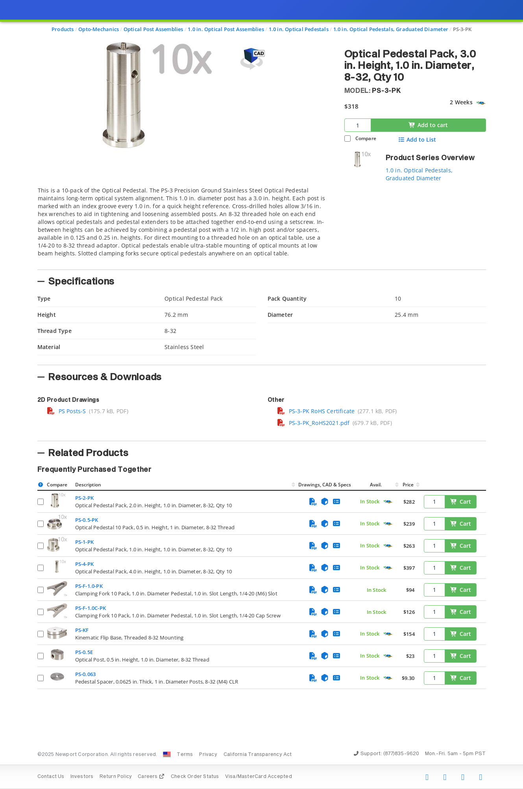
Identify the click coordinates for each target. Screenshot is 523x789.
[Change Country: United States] (167, 754)
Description (88, 484)
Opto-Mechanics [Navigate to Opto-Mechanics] (98, 29)
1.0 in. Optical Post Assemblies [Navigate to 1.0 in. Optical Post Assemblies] (226, 29)
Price (408, 484)
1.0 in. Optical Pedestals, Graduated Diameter (419, 174)
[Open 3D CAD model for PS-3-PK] (251, 59)
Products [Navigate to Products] (63, 29)
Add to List (417, 139)
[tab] (185, 226)
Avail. (376, 484)
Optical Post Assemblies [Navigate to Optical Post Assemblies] (153, 29)
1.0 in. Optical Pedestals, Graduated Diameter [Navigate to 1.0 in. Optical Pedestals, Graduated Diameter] (390, 29)
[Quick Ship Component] (480, 103)
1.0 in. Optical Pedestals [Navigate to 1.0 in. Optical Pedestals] (299, 29)
